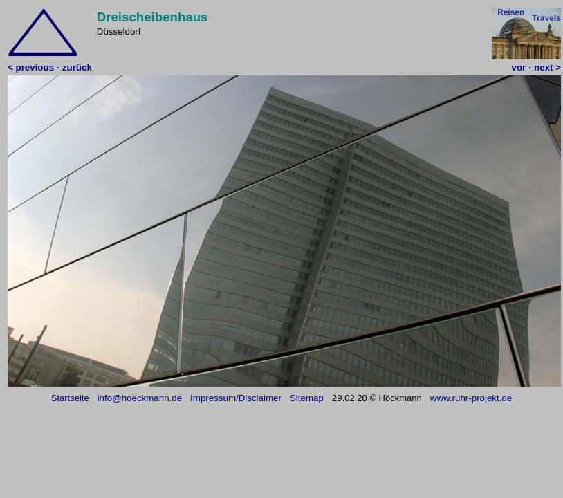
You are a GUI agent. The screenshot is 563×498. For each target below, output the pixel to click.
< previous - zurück (50, 67)
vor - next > (536, 67)
